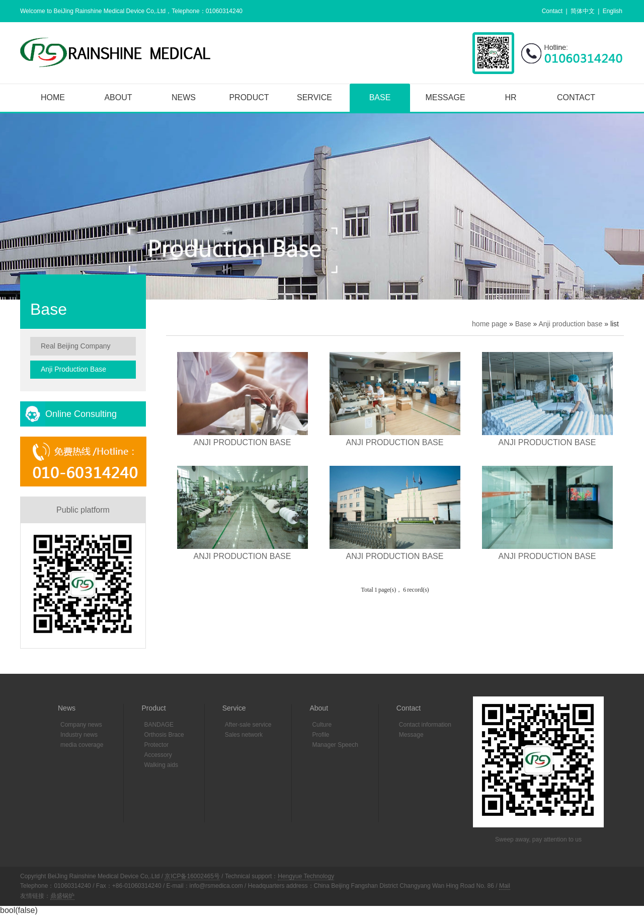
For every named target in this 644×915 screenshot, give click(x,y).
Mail (504, 885)
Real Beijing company (76, 346)
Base (380, 97)
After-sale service (248, 724)
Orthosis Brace (164, 734)
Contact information (425, 724)
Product (249, 97)
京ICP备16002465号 (192, 876)
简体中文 (583, 11)
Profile (320, 734)
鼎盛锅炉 (62, 895)
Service (314, 97)
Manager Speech (335, 744)
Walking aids (161, 764)
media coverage (81, 744)
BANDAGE (159, 724)
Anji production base (570, 324)
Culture (322, 724)
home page (489, 324)
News (184, 97)
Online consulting (81, 414)
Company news (81, 724)
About (118, 97)
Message (445, 97)
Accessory (158, 754)
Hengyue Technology (306, 876)
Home (53, 97)
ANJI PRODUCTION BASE (242, 443)
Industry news (79, 734)
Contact (552, 11)
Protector (156, 744)
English (612, 11)
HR (510, 97)
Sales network (244, 734)
